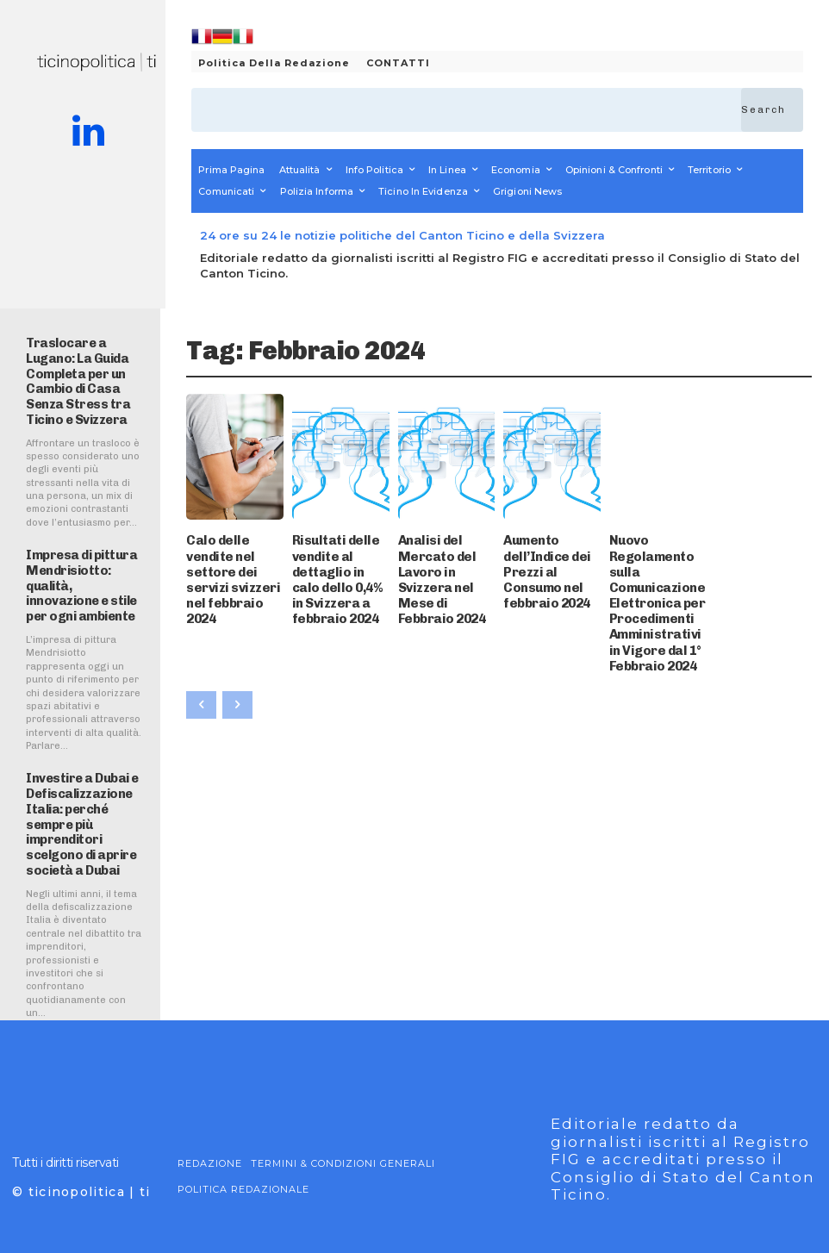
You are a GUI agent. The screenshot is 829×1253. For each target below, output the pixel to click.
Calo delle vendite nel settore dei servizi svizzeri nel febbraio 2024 (229, 555)
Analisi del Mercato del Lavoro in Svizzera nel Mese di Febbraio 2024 (446, 555)
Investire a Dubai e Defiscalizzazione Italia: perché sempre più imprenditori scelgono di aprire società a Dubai (77, 787)
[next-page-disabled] (237, 644)
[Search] (772, 110)
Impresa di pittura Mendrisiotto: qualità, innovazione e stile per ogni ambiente (84, 559)
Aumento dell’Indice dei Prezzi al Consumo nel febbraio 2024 (550, 555)
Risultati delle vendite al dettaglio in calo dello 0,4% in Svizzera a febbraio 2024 (339, 561)
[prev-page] (201, 644)
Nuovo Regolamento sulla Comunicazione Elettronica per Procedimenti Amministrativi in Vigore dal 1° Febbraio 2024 (658, 572)
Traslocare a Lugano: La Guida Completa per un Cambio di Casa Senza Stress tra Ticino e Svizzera (83, 370)
